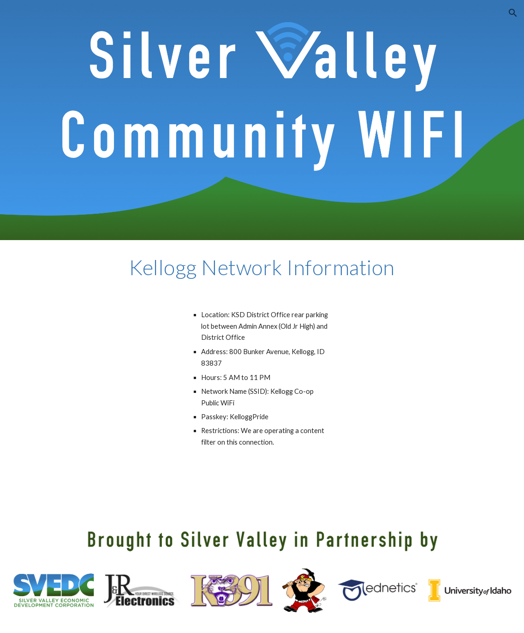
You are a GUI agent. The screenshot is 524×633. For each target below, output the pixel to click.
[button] (513, 13)
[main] (262, 267)
